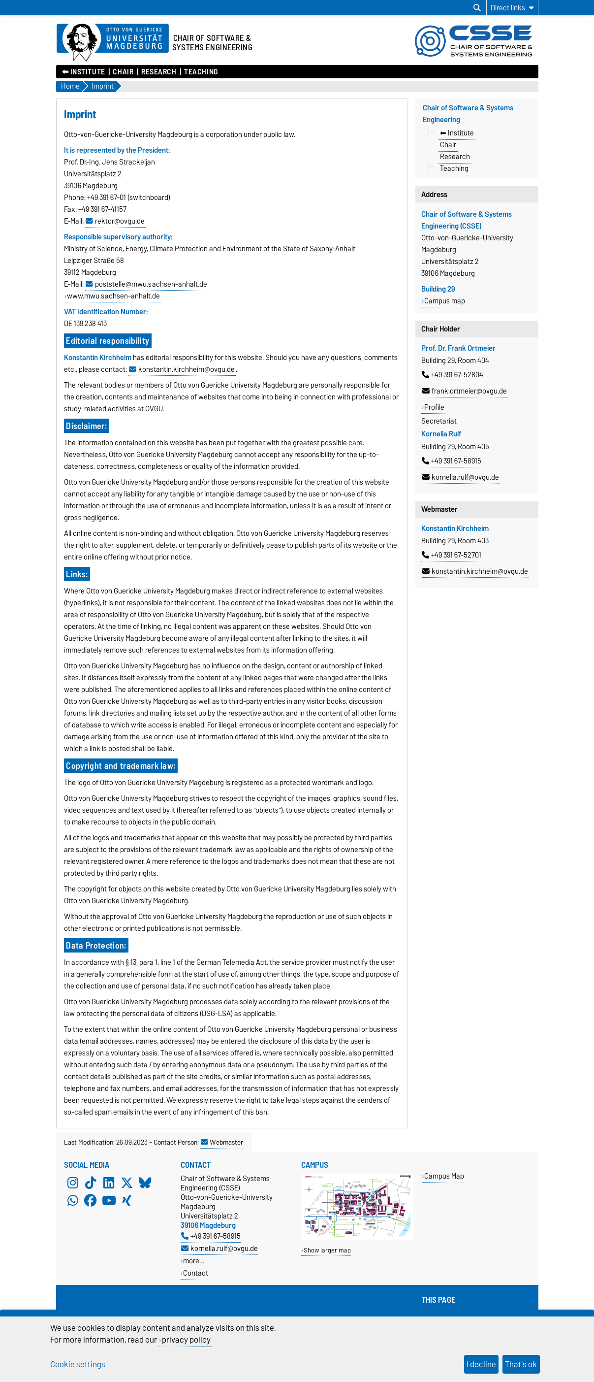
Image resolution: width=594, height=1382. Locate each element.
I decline (481, 1364)
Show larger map (327, 1250)
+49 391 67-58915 (451, 461)
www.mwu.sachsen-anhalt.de (113, 296)
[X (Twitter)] (127, 1182)
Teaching (201, 72)
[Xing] (127, 1200)
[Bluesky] (145, 1182)
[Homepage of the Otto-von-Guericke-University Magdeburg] (112, 43)
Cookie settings (77, 1364)
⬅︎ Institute (83, 72)
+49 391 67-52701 (451, 555)
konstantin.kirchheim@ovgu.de (475, 571)
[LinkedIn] (109, 1182)
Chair (123, 72)
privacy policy (186, 1340)
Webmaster (222, 1142)
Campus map (444, 301)
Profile (434, 407)
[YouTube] (109, 1200)
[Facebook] (90, 1200)
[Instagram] (73, 1182)
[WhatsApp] (73, 1200)
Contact (195, 1273)
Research (158, 72)
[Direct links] (512, 7)
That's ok (521, 1364)
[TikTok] (90, 1182)
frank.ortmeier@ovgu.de (464, 391)
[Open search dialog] (477, 8)
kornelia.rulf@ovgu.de (460, 477)
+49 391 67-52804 (452, 375)
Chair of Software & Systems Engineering (468, 114)
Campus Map (444, 1176)
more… (193, 1260)
